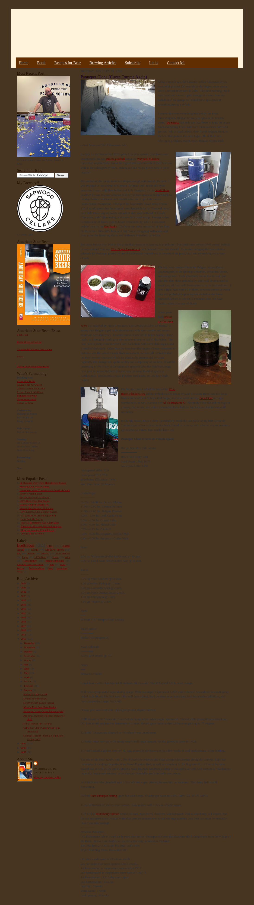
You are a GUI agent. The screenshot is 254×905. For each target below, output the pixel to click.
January (28, 690)
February (29, 685)
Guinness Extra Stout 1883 (31, 388)
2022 (24, 591)
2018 (24, 604)
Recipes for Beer (67, 62)
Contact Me (176, 62)
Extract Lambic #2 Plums (30, 392)
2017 (24, 608)
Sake (50, 568)
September (30, 655)
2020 (24, 596)
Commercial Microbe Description (34, 349)
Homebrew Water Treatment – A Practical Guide (44, 490)
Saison (31, 553)
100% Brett (40, 557)
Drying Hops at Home (32, 533)
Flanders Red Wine (27, 395)
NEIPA (45, 553)
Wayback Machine (148, 158)
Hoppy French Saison (30, 493)
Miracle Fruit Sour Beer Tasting (39, 707)
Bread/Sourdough (54, 560)
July (26, 664)
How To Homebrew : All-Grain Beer (40, 522)
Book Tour (22, 334)
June (26, 668)
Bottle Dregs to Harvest (29, 341)
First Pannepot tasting (104, 795)
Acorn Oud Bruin (26, 381)
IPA (19, 553)
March (28, 681)
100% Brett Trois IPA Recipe (34, 500)
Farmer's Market (36, 568)
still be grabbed (115, 158)
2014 (24, 621)
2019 (24, 600)
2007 (24, 752)
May (26, 672)
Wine (67, 557)
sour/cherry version (107, 814)
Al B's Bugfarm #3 (174, 402)
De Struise (172, 122)
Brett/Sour (25, 545)
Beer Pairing (62, 568)
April (27, 677)
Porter (55, 557)
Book (41, 62)
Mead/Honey (30, 560)
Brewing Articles (102, 62)
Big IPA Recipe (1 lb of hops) (34, 497)
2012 (24, 630)
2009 (24, 743)
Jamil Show (162, 190)
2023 (24, 587)
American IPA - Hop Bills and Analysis (41, 526)
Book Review (62, 553)
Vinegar (20, 572)
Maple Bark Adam (26, 399)
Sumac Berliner (25, 402)
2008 (24, 747)
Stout (34, 549)
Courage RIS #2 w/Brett (29, 384)
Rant (52, 564)
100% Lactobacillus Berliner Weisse (38, 511)
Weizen (20, 568)
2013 (24, 626)
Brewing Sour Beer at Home (34, 486)
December (29, 643)
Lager (25, 557)
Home (23, 62)
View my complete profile (47, 777)
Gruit (62, 564)
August (28, 660)
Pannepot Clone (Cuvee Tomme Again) (43, 711)
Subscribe (132, 62)
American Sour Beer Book (30, 564)
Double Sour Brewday (35, 698)
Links (153, 62)
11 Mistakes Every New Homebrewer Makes (42, 482)
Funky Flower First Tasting (37, 723)
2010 (24, 638)
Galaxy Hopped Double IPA (34, 504)
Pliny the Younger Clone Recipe (37, 530)
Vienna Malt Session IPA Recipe (36, 508)
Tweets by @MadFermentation (33, 366)
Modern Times (54, 549)
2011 (24, 634)
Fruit (50, 545)
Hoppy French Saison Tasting (38, 702)
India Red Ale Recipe (32, 519)
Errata (20, 356)
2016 (24, 613)
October (28, 651)
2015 (24, 617)
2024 (24, 583)
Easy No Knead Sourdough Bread (38, 515)
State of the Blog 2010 (35, 694)
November (30, 647)
